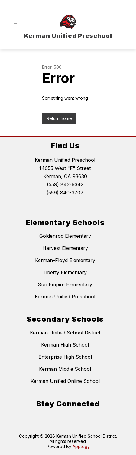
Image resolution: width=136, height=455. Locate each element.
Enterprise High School (65, 357)
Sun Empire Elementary (65, 284)
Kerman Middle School (65, 369)
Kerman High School (65, 345)
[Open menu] (15, 25)
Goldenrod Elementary (65, 236)
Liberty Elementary (65, 272)
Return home (59, 118)
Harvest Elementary (65, 248)
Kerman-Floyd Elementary (65, 260)
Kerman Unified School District (65, 333)
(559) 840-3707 (65, 193)
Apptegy (81, 446)
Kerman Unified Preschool (65, 297)
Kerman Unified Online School (65, 381)
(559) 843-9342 (65, 184)
